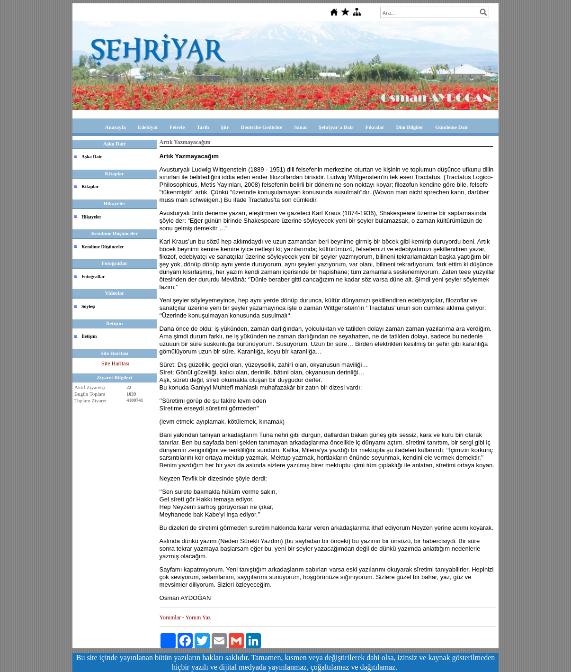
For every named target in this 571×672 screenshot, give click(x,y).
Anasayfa (115, 127)
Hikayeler (91, 216)
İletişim (89, 336)
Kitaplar (90, 186)
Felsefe (177, 127)
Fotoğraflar (93, 276)
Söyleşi (88, 306)
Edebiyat (148, 127)
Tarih (202, 127)
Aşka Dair (91, 156)
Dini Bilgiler (409, 127)
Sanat (300, 127)
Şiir (225, 127)
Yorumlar (170, 617)
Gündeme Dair (451, 127)
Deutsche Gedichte (261, 127)
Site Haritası (115, 363)
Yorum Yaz (198, 617)
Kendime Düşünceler (102, 246)
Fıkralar (375, 127)
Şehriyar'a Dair (336, 127)
